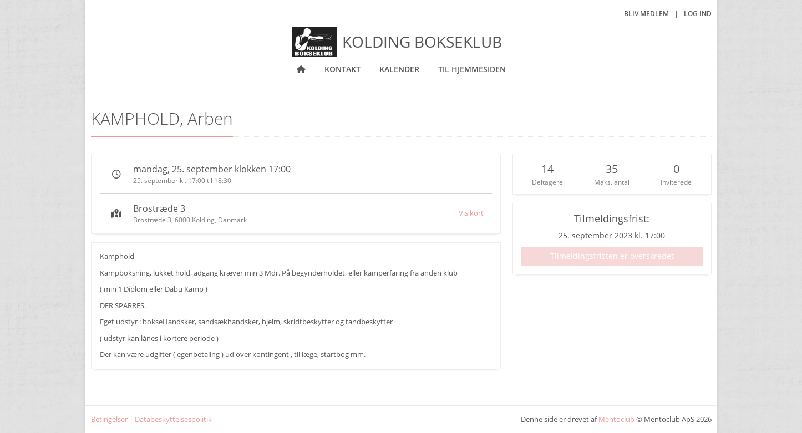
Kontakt (342, 69)
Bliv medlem (646, 13)
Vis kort (471, 213)
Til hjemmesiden (472, 69)
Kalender (399, 69)
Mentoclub (616, 419)
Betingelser (109, 419)
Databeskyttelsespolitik (173, 419)
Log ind (698, 13)
